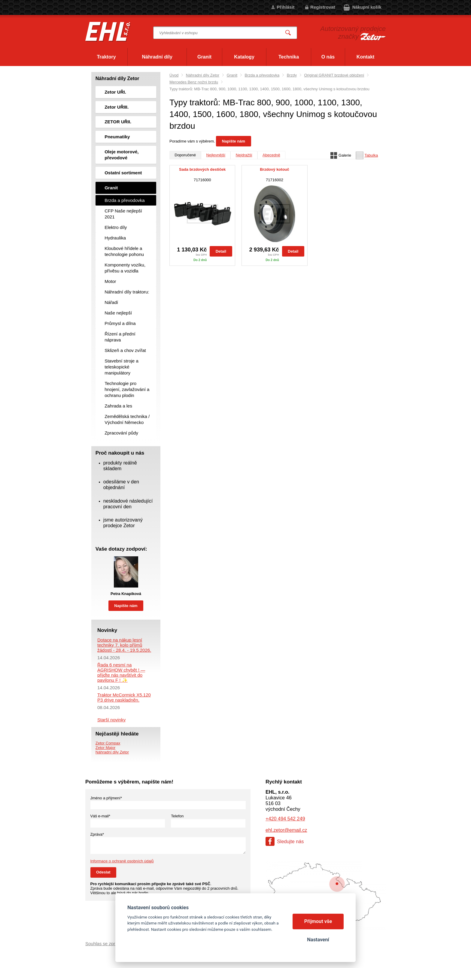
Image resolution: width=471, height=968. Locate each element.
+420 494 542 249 (285, 818)
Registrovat (322, 7)
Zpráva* (97, 834)
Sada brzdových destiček (202, 169)
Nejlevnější (216, 155)
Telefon (177, 816)
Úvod (173, 75)
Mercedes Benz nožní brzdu (193, 82)
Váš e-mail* (100, 816)
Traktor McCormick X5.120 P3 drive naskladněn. (124, 697)
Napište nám (233, 141)
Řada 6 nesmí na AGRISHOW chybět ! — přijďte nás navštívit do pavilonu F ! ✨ (121, 672)
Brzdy (292, 75)
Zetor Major (105, 747)
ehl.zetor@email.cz (286, 830)
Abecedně (271, 155)
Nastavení (318, 939)
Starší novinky (111, 719)
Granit (232, 75)
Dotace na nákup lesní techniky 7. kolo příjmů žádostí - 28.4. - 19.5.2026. (124, 645)
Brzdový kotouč (274, 169)
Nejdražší (244, 155)
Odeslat (103, 872)
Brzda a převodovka (262, 75)
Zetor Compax (108, 743)
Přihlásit (285, 7)
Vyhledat (288, 33)
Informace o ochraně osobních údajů (122, 861)
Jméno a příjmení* (106, 798)
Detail (221, 251)
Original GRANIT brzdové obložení (334, 75)
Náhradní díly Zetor (202, 75)
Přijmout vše (318, 921)
